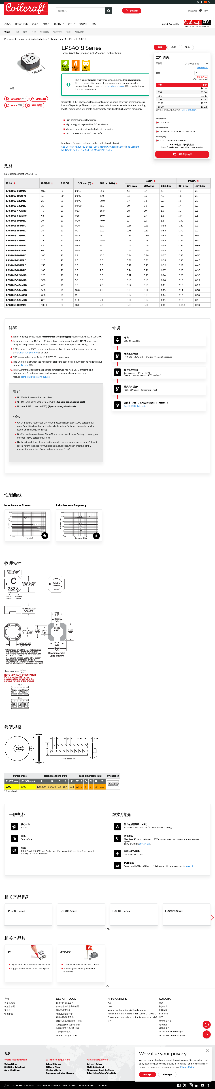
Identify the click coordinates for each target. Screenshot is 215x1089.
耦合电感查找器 (63, 1010)
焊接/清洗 (79, 31)
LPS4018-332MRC (16, 205)
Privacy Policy (187, 1067)
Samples (163, 1014)
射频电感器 (9, 1006)
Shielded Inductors (37, 39)
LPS (70, 39)
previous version (116, 86)
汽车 (110, 1003)
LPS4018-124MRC (16, 260)
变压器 (7, 1010)
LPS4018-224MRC (16, 275)
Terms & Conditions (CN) (172, 1035)
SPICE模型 (34, 105)
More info (189, 866)
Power (21, 39)
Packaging (161, 136)
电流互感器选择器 (64, 1014)
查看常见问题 (165, 1021)
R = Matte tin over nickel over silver (177, 131)
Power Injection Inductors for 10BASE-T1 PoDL (132, 1014)
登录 (201, 10)
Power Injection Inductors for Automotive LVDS (132, 1017)
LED (110, 1006)
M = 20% (164, 122)
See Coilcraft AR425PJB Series (109, 146)
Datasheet (13, 98)
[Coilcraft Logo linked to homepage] (26, 9)
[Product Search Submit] (108, 10)
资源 (12, 88)
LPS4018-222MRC (16, 201)
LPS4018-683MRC (16, 250)
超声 (110, 1021)
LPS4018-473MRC (16, 245)
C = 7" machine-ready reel (173, 140)
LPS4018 (81, 39)
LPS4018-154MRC (16, 265)
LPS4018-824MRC (16, 300)
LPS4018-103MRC (16, 220)
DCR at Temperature (27, 352)
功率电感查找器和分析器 (67, 1006)
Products (8, 39)
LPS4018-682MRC (16, 215)
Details (24, 365)
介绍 (16, 31)
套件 (187, 47)
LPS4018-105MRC (16, 305)
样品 (173, 47)
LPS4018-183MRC (16, 230)
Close (207, 1050)
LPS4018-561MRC (16, 191)
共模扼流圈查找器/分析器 (68, 1024)
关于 (161, 1017)
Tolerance (161, 118)
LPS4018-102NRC (16, 196)
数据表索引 (190, 10)
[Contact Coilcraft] (207, 1025)
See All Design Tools (66, 1035)
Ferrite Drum (57, 39)
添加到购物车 (182, 154)
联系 (94, 23)
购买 (160, 47)
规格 (25, 31)
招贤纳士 (83, 23)
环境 (34, 31)
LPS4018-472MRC (16, 210)
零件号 (159, 63)
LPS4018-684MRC (16, 295)
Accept (147, 1074)
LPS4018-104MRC (16, 255)
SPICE (11, 105)
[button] (212, 917)
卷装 (68, 31)
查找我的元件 (202, 68)
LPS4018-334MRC (16, 280)
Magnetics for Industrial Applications (127, 1010)
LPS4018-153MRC (16, 225)
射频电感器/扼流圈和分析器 (69, 1021)
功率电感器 (9, 1003)
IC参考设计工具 (63, 1032)
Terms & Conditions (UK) (172, 1032)
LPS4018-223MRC (16, 235)
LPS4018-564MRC (16, 290)
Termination (162, 127)
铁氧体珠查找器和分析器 (67, 1028)
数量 (158, 73)
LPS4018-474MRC (16, 285)
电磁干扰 (8, 1014)
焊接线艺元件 (144, 844)
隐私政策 (163, 1024)
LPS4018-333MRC (16, 240)
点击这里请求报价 (189, 110)
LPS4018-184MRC (16, 270)
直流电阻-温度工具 (65, 1003)
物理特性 (57, 31)
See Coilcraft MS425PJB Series (96, 150)
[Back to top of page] (207, 1034)
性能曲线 (44, 31)
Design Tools (21, 24)
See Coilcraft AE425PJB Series (76, 146)
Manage (167, 1074)
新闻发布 (163, 1010)
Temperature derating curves (35, 376)
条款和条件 (164, 1028)
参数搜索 (132, 10)
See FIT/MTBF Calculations (136, 406)
